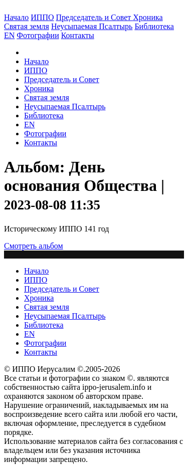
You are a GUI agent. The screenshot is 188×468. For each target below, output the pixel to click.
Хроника (147, 17)
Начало (16, 17)
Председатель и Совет (94, 17)
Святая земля (26, 26)
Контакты (40, 142)
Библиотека (154, 26)
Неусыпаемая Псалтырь (91, 26)
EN (9, 35)
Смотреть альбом (33, 246)
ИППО (42, 17)
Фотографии (45, 133)
